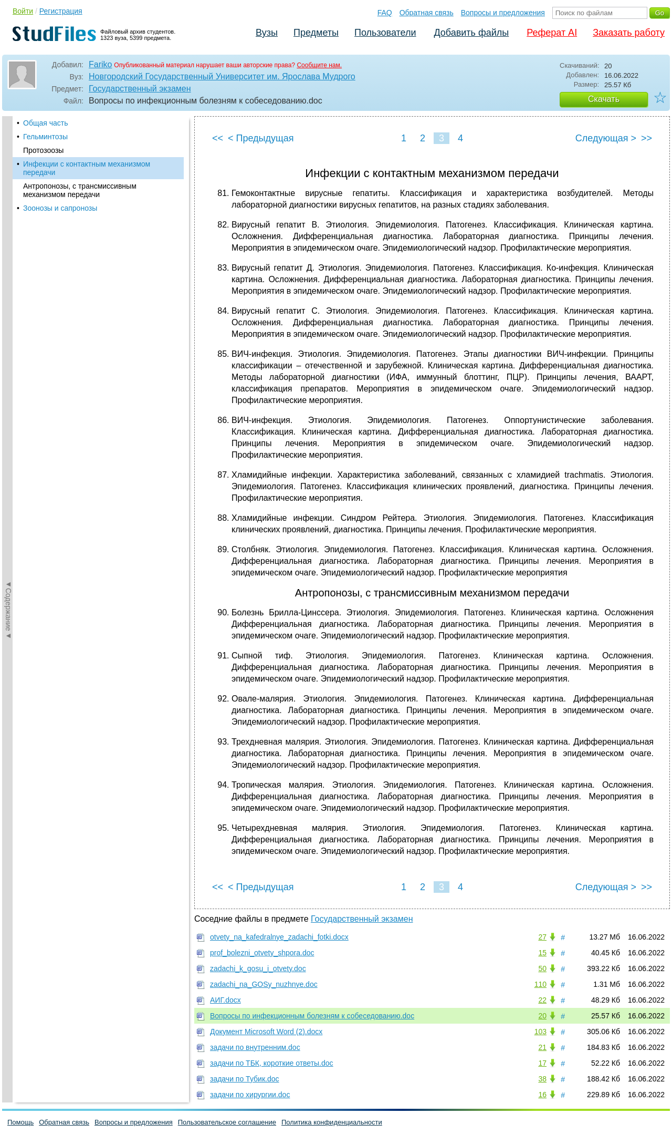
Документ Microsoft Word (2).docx (266, 1031)
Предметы (316, 32)
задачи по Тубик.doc (244, 1079)
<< (217, 138)
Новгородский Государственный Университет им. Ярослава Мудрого (222, 76)
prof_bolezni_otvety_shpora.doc (262, 953)
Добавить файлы (471, 32)
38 (542, 1079)
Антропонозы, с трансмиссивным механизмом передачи (79, 190)
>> (646, 138)
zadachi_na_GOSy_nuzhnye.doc (264, 984)
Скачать (604, 99)
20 (542, 1016)
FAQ (384, 12)
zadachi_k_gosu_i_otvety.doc (258, 968)
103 (540, 1031)
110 (540, 984)
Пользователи (385, 32)
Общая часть (45, 123)
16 (542, 1094)
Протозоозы (43, 150)
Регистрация (60, 11)
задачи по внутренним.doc (255, 1047)
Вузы (267, 32)
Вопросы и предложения (503, 12)
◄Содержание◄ (8, 300)
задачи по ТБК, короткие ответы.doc (271, 1063)
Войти (23, 11)
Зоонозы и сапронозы (60, 208)
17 (542, 1063)
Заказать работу (629, 32)
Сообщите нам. (319, 65)
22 (542, 1000)
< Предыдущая (261, 138)
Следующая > (605, 138)
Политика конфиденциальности (331, 1122)
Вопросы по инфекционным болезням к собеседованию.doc (312, 1016)
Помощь (20, 1122)
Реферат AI (552, 32)
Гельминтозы (45, 136)
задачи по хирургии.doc (250, 1094)
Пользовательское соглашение (227, 1122)
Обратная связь (427, 12)
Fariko (100, 64)
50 (542, 968)
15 (542, 953)
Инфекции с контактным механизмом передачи (86, 168)
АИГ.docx (225, 1000)
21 (542, 1047)
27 (542, 937)
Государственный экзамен (140, 88)
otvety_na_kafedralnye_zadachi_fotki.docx (279, 937)
